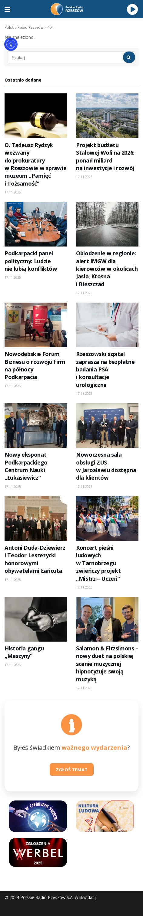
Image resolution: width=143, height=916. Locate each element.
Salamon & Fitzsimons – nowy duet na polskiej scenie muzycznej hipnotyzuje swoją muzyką (107, 664)
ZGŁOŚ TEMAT (72, 770)
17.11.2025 (13, 192)
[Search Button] (129, 57)
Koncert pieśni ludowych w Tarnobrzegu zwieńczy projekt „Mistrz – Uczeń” (98, 563)
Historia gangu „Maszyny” (24, 652)
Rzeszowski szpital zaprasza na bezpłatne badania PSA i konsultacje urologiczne (105, 369)
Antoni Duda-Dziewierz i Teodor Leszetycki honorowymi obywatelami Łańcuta (35, 559)
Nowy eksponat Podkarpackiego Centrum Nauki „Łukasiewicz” (26, 466)
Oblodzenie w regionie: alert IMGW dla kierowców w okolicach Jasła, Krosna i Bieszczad (107, 269)
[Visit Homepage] (69, 9)
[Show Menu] (7, 9)
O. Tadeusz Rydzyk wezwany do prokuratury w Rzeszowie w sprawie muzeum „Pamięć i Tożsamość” (35, 164)
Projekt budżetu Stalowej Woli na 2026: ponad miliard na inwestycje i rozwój (105, 156)
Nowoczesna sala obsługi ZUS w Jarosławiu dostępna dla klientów (106, 466)
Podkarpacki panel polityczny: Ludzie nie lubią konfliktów (31, 261)
